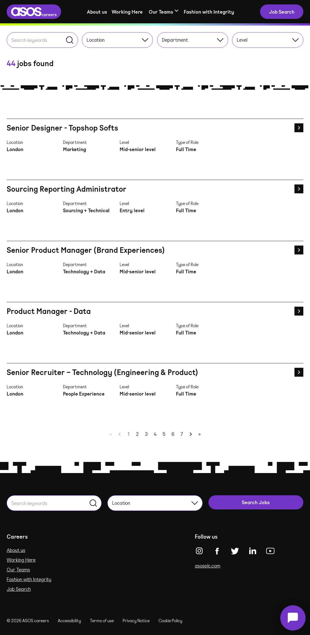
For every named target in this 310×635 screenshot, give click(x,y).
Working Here (127, 11)
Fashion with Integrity (209, 11)
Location (117, 39)
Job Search (19, 589)
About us (97, 11)
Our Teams (18, 569)
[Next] (190, 434)
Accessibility (69, 620)
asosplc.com (207, 565)
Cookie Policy (170, 620)
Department (193, 39)
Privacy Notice (136, 620)
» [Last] (199, 434)
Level (268, 39)
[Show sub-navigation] (163, 12)
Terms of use (102, 620)
